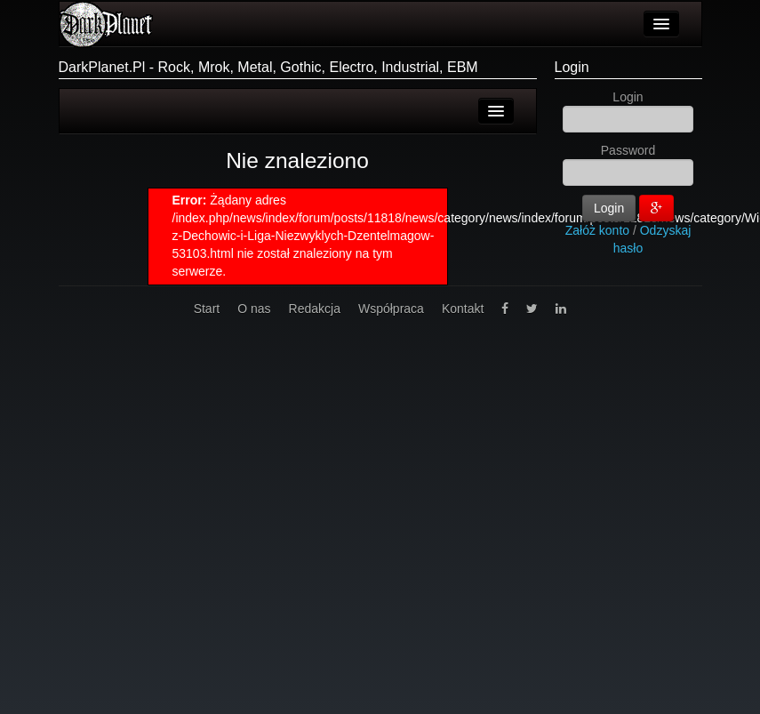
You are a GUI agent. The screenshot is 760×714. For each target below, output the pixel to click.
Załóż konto (597, 230)
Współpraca (391, 308)
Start (207, 308)
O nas (253, 308)
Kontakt (463, 308)
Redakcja (314, 308)
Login (572, 67)
